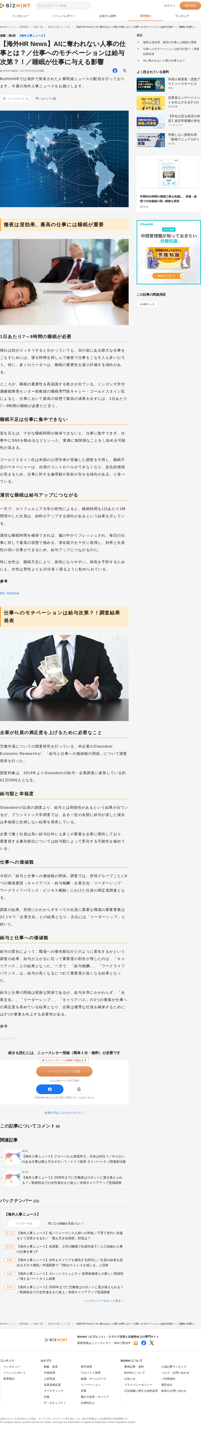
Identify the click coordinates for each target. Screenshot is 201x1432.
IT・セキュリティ (55, 1402)
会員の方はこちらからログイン (64, 1112)
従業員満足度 (52, 1384)
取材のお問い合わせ (174, 1390)
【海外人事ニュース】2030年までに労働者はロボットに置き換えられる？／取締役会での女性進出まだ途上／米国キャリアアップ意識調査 (70, 1289)
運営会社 (166, 1384)
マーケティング (54, 1390)
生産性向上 (88, 1402)
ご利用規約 (168, 1378)
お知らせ (129, 1378)
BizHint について (134, 1372)
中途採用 (49, 1372)
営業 (83, 1390)
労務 (46, 1396)
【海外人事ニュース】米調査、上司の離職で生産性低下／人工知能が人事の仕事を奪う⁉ (70, 1249)
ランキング (182, 15)
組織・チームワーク (93, 1378)
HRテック (149, 304)
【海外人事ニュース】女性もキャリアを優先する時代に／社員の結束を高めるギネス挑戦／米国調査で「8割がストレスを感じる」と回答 (70, 1262)
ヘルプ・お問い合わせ (175, 1372)
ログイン (169, 5)
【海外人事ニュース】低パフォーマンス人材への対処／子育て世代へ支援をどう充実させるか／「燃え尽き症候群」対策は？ (70, 1235)
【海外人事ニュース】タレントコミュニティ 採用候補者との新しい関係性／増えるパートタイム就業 (70, 1276)
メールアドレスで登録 (64, 1071)
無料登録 (190, 5)
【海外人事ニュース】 (32, 35)
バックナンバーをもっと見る (102, 1300)
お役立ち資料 (107, 15)
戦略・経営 (51, 1366)
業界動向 (145, 15)
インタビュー (20, 15)
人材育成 (49, 1378)
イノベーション (90, 1384)
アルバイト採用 (90, 1372)
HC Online (9, 593)
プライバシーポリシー (138, 1384)
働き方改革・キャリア (95, 1396)
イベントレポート (64, 15)
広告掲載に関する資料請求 (141, 1390)
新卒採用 (86, 1366)
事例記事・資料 (134, 1366)
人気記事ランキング (174, 1366)
